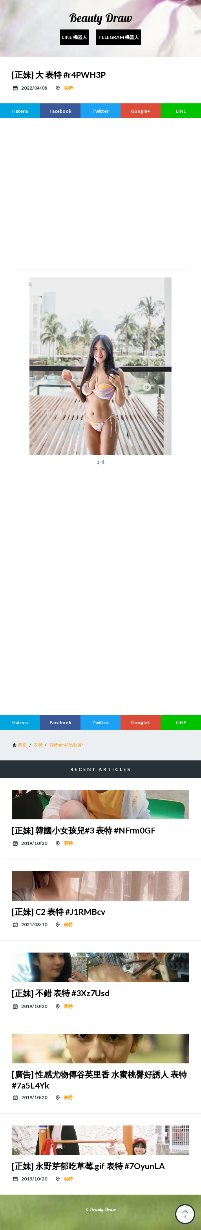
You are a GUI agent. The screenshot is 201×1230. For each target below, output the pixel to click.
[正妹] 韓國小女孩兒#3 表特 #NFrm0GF (83, 830)
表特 (68, 88)
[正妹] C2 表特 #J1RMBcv (58, 911)
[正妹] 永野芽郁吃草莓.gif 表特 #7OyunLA (88, 1166)
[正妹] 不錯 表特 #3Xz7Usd (61, 993)
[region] (100, 193)
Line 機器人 (74, 37)
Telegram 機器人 (118, 37)
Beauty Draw (100, 18)
